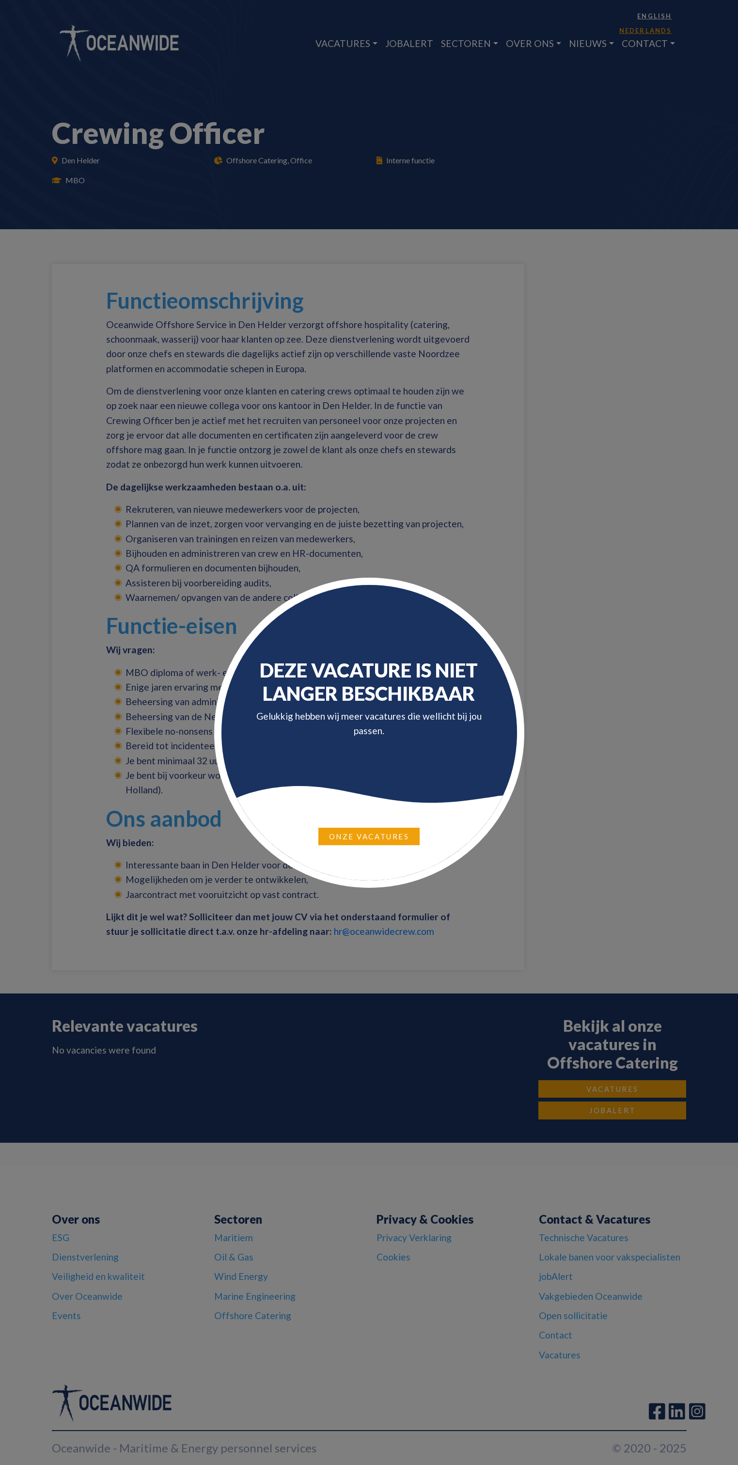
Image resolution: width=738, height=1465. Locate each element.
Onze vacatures (369, 836)
